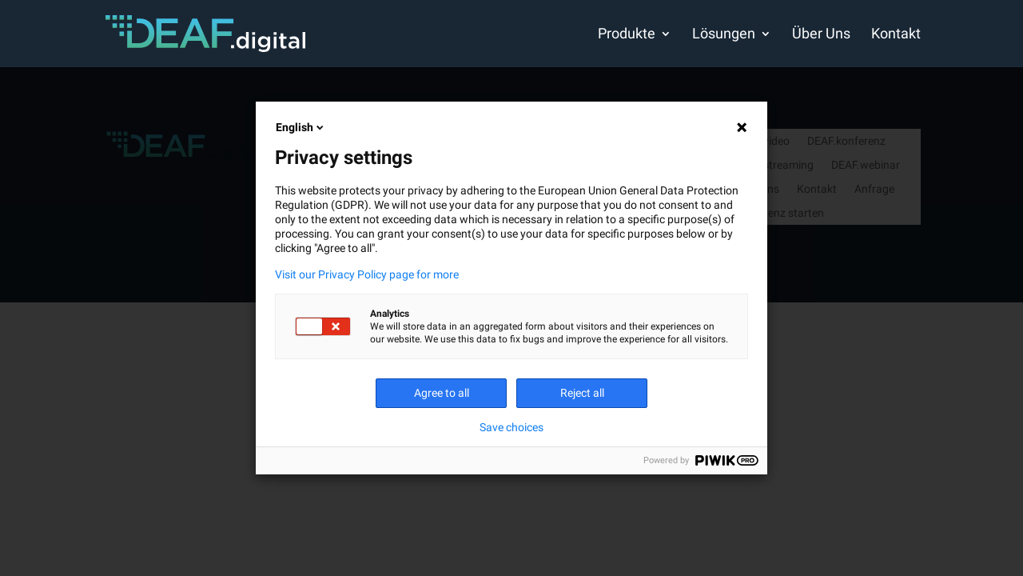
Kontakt (896, 35)
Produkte (626, 35)
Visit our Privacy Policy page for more (367, 274)
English (301, 127)
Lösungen (723, 35)
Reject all (582, 392)
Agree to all (441, 392)
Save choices (511, 427)
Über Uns (821, 35)
